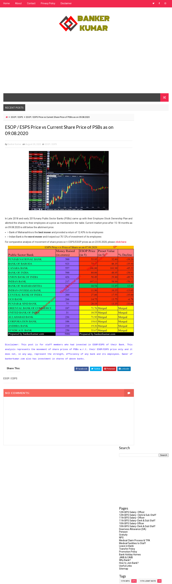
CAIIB (142, 273)
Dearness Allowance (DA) (132, 197)
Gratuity (123, 203)
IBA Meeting (144, 314)
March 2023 (125, 504)
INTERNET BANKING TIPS (132, 338)
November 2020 (127, 544)
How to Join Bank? (129, 231)
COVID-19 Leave (128, 285)
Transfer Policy (127, 217)
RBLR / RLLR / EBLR (129, 379)
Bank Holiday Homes (130, 223)
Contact (31, 3)
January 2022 (126, 520)
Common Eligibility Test (133, 279)
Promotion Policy (128, 220)
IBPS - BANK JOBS (129, 320)
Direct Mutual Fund (131, 297)
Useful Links (125, 234)
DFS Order (137, 291)
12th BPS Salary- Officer (132, 180)
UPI (153, 403)
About (18, 3)
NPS (121, 206)
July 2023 (124, 500)
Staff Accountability (131, 403)
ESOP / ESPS (17, 117)
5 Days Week (144, 255)
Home (6, 3)
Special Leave (127, 397)
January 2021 (126, 536)
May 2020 (124, 568)
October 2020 (126, 548)
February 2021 (126, 532)
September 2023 (128, 492)
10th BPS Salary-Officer (131, 192)
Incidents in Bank (142, 326)
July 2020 (124, 560)
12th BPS (125, 255)
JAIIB (154, 338)
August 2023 (126, 496)
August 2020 (126, 556)
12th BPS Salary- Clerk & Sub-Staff (137, 183)
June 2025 (124, 480)
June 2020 (124, 564)
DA (122, 291)
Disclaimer (66, 3)
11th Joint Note (148, 249)
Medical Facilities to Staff (132, 211)
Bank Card (126, 273)
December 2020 (127, 540)
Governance (148, 308)
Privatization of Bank (132, 373)
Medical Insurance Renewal (135, 344)
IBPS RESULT (152, 320)
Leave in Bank (126, 214)
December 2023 (127, 484)
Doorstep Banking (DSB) (133, 303)
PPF (138, 367)
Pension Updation (147, 361)
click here (18, 248)
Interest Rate (127, 332)
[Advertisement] (86, 65)
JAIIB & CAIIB (126, 226)
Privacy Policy (48, 3)
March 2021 (125, 528)
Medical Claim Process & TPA (134, 209)
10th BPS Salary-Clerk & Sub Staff (137, 194)
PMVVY (124, 367)
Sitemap (123, 237)
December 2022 (127, 512)
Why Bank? (125, 228)
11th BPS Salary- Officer (132, 186)
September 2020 (128, 552)
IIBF (122, 326)
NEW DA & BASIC (128, 356)
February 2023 (126, 508)
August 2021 (126, 524)
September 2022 (128, 516)
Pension (123, 200)
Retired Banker (128, 385)
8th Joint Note (128, 261)
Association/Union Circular (135, 267)
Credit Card (150, 285)
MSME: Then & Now (130, 350)
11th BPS (125, 249)
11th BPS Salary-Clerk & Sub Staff (137, 189)
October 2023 (126, 488)
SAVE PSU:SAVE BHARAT (132, 391)
